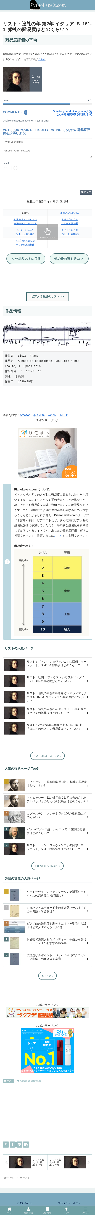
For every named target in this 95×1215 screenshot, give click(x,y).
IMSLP (63, 415)
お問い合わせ (24, 1203)
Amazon (25, 415)
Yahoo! (52, 415)
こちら (41, 59)
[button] (26, 1145)
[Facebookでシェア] (13, 1145)
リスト (8, 1081)
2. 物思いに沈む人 (69, 213)
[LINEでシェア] (19, 1145)
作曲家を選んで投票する (47, 866)
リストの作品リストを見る (47, 756)
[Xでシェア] (6, 1145)
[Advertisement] (47, 278)
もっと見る (47, 976)
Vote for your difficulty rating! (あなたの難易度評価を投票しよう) (72, 113)
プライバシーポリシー (70, 1203)
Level (6, 163)
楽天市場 (39, 415)
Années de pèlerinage (29, 1081)
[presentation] (30, 181)
